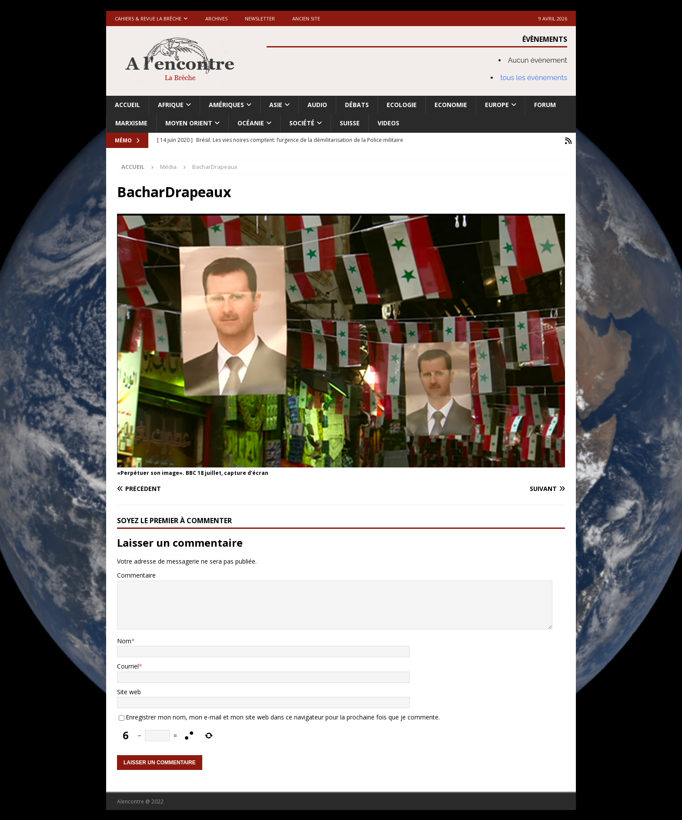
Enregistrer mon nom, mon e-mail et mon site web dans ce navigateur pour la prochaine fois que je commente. (283, 716)
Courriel (128, 665)
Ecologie (402, 105)
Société (301, 123)
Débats (357, 105)
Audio (317, 105)
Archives (216, 18)
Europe (497, 105)
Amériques (226, 105)
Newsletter (260, 18)
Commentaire (136, 574)
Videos (388, 123)
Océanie (250, 123)
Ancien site (306, 18)
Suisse (350, 123)
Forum (545, 105)
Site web (129, 691)
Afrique (171, 105)
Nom (124, 640)
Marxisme (131, 123)
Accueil (127, 105)
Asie (275, 105)
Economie (451, 105)
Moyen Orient (188, 123)
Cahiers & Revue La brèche (148, 18)
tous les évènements (533, 78)
